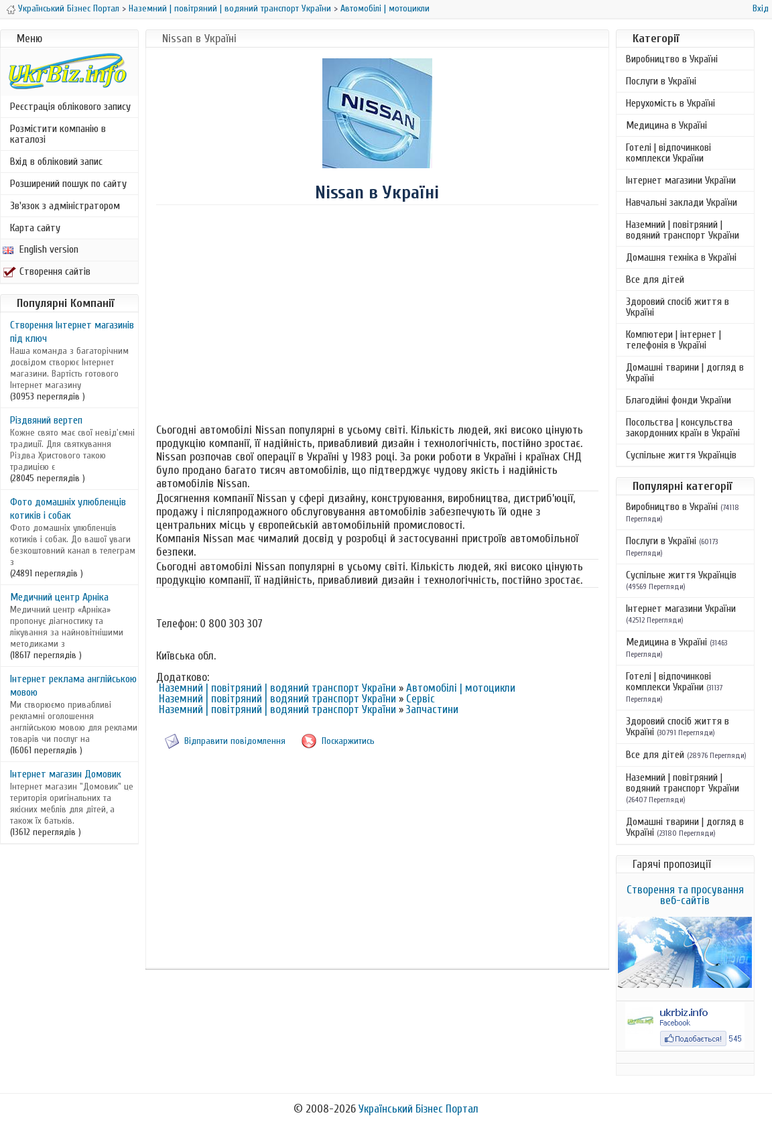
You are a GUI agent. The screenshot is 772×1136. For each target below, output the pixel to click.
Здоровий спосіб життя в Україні (677, 307)
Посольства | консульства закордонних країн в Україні (683, 427)
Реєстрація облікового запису (70, 107)
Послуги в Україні (661, 81)
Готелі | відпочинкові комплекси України (668, 152)
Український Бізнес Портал (68, 8)
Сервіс (420, 698)
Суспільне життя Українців (681, 455)
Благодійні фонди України (678, 400)
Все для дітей (655, 279)
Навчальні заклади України (681, 202)
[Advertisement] (377, 313)
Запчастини (432, 709)
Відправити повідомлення (234, 741)
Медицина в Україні (666, 125)
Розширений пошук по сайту (68, 184)
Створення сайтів (46, 271)
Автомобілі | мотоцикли (385, 8)
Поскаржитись (348, 741)
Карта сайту (35, 228)
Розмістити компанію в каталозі (58, 134)
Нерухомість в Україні (670, 103)
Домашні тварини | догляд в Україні (685, 372)
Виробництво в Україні (672, 59)
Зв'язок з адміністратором (65, 206)
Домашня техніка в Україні (681, 257)
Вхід (761, 8)
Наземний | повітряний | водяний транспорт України (230, 8)
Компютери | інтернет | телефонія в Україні (673, 339)
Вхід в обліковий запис (56, 161)
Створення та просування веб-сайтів (685, 895)
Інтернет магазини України (681, 180)
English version (40, 249)
